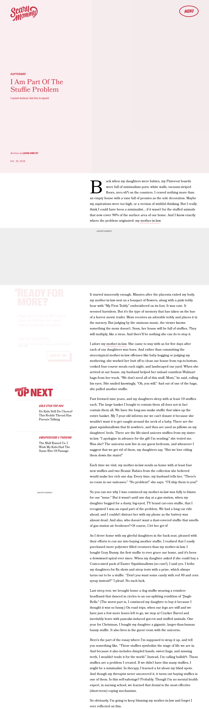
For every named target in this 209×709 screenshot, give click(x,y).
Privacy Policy (23, 349)
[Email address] (45, 341)
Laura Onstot (30, 153)
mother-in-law (150, 220)
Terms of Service (62, 347)
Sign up (55, 359)
